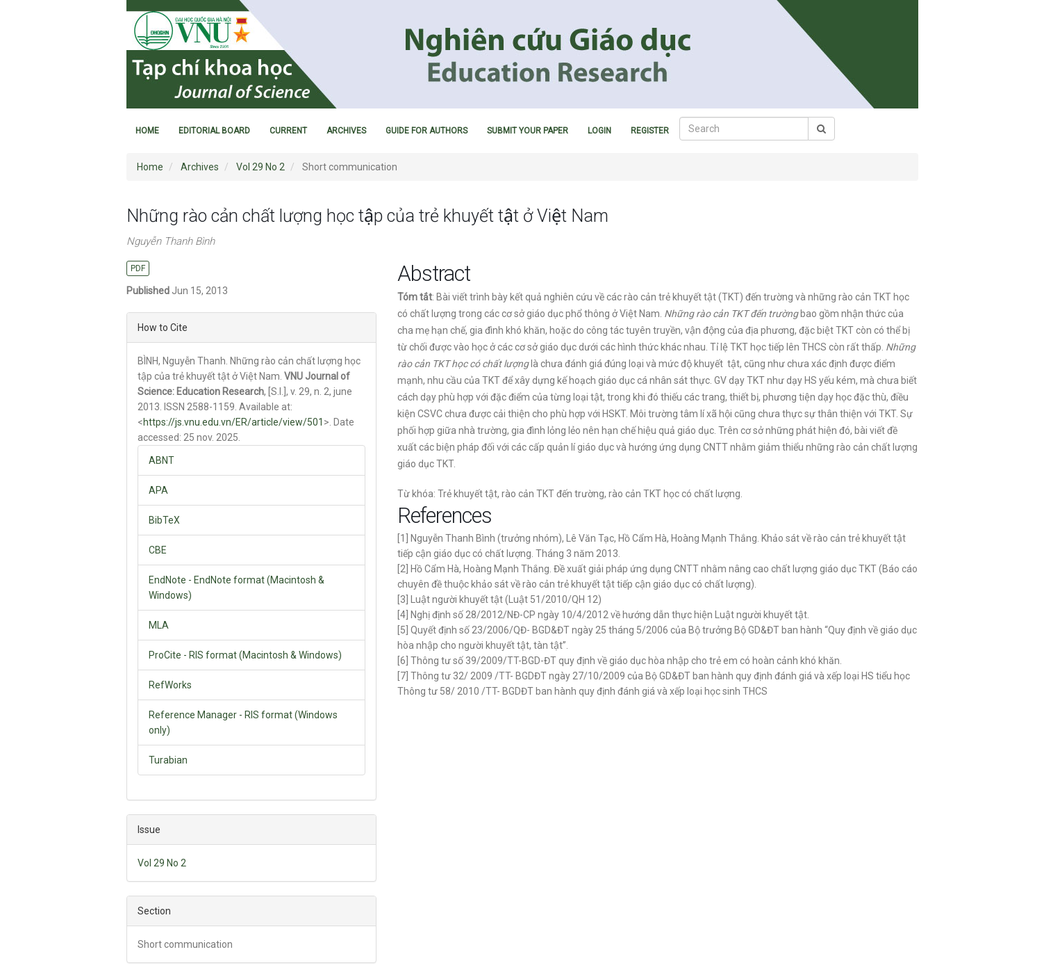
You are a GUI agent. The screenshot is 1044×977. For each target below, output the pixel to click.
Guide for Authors (426, 131)
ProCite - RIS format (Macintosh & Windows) (245, 655)
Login (599, 131)
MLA (159, 625)
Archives (346, 131)
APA (158, 490)
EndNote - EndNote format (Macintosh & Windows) (236, 587)
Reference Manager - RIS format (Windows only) (243, 722)
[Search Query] (744, 128)
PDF (138, 268)
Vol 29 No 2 (260, 166)
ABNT (161, 460)
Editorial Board (214, 131)
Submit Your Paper (527, 131)
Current (288, 131)
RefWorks (170, 685)
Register (650, 131)
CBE (158, 550)
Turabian (168, 760)
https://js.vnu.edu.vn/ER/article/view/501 (233, 422)
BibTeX (164, 520)
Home (147, 131)
